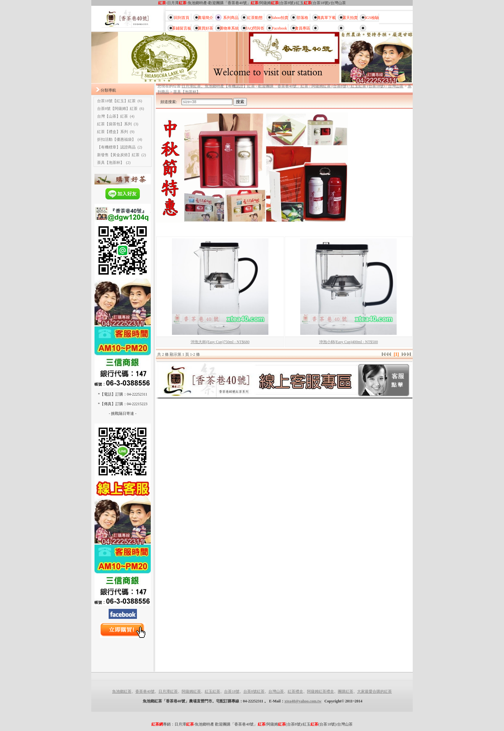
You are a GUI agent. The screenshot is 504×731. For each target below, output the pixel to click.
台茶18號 (231, 691)
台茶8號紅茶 (254, 691)
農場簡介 (205, 17)
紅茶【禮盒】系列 (112, 131)
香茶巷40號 (145, 691)
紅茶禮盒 (295, 691)
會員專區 (302, 28)
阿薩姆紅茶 (191, 691)
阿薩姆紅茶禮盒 (320, 691)
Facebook (279, 28)
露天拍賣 (350, 17)
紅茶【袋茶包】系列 (114, 124)
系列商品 (231, 17)
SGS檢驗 (371, 17)
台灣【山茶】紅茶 (112, 116)
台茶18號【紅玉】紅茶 (116, 101)
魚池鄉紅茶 (121, 691)
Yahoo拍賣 (279, 17)
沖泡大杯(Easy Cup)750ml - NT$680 (220, 342)
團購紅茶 (345, 691)
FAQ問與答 (254, 28)
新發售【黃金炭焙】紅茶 (118, 155)
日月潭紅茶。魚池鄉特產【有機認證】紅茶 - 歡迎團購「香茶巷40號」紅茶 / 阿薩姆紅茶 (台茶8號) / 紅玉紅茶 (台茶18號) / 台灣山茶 (292, 86)
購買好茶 (205, 28)
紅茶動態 (255, 17)
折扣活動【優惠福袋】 (116, 139)
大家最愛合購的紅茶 (374, 691)
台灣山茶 (276, 691)
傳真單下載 (326, 17)
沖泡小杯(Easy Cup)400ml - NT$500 (348, 342)
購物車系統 (229, 28)
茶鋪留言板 (181, 28)
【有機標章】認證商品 (116, 147)
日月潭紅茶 (168, 691)
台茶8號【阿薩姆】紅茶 (117, 108)
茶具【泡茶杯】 (110, 162)
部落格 (302, 17)
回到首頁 (181, 17)
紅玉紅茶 (212, 691)
